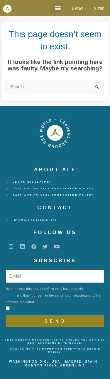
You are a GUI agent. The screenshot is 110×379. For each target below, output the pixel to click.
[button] (57, 8)
